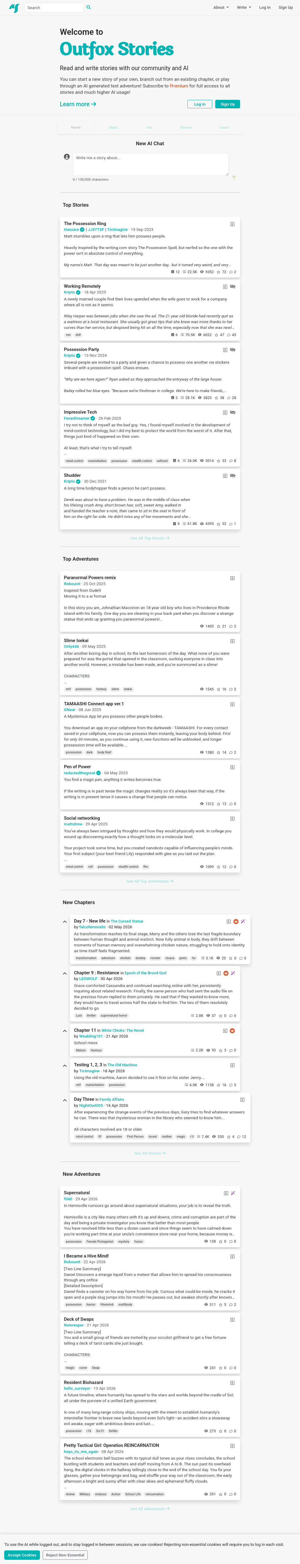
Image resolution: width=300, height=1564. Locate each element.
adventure (108, 958)
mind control (74, 461)
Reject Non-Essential (65, 1555)
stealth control (142, 461)
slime (115, 689)
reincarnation (155, 1494)
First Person (135, 1136)
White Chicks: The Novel (122, 1030)
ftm (145, 866)
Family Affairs (112, 1099)
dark (90, 752)
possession (119, 461)
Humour (96, 1050)
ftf (99, 1136)
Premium (179, 86)
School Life (132, 1494)
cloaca (169, 958)
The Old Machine (122, 1065)
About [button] (219, 7)
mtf (68, 689)
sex (68, 334)
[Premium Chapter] (236, 921)
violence (101, 1494)
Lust (79, 1015)
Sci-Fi (100, 1431)
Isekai (128, 689)
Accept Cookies (22, 1555)
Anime (70, 1494)
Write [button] (242, 7)
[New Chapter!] (243, 921)
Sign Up (286, 7)
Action (115, 1494)
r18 (192, 1136)
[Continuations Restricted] (232, 286)
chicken (125, 958)
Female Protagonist (100, 1241)
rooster (155, 958)
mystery (123, 1241)
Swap (96, 1367)
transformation (86, 958)
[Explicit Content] (232, 224)
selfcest (162, 461)
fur (194, 958)
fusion (138, 1241)
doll (78, 334)
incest (153, 1136)
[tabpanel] (150, 822)
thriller (91, 1015)
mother (167, 1136)
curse (83, 1367)
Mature (81, 1050)
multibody (125, 1304)
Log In (265, 7)
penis (183, 958)
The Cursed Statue (127, 921)
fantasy (101, 689)
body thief (104, 752)
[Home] (14, 7)
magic (181, 1136)
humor (91, 1304)
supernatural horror (114, 1015)
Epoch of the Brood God (145, 973)
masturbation (97, 461)
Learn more (78, 104)
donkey (141, 958)
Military (85, 1494)
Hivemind (107, 1304)
